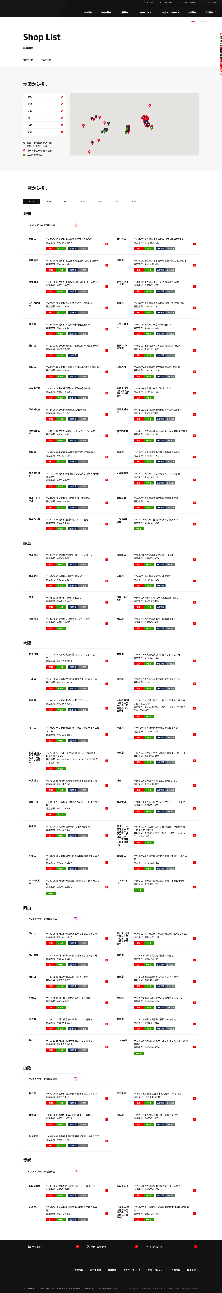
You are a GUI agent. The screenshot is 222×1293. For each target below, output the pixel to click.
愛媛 (30, 132)
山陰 (30, 125)
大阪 (30, 111)
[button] (128, 131)
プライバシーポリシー (45, 1288)
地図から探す (29, 59)
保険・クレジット (170, 12)
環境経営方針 (90, 1288)
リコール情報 (29, 1288)
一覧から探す (47, 59)
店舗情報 (124, 12)
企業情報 (192, 12)
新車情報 (88, 12)
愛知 (30, 96)
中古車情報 (106, 12)
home (192, 21)
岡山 (30, 118)
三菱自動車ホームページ (107, 1288)
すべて (32, 201)
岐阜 (30, 104)
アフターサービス (145, 12)
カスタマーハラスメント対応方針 (69, 1288)
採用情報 (210, 12)
